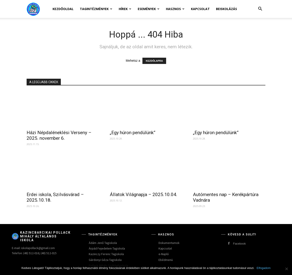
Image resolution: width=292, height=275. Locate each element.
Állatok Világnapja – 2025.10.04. (143, 194)
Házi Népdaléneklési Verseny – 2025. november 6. (59, 135)
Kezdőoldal (63, 9)
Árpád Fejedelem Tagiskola (107, 248)
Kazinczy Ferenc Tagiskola (106, 254)
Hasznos (175, 9)
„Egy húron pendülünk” (132, 132)
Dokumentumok (169, 243)
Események (148, 9)
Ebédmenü (166, 260)
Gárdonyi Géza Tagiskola (105, 260)
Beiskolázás (226, 9)
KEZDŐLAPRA (154, 60)
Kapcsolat (200, 9)
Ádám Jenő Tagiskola (103, 243)
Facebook (239, 243)
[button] (260, 9)
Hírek (125, 9)
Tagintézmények (96, 9)
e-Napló (164, 254)
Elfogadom (264, 268)
